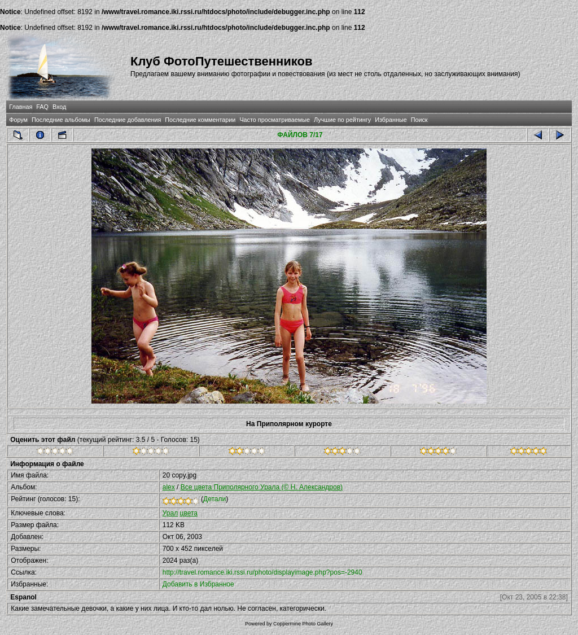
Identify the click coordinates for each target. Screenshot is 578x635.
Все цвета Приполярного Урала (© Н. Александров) (262, 487)
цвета (189, 513)
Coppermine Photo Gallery (303, 624)
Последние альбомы (61, 119)
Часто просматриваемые (274, 119)
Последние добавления (127, 119)
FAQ (42, 106)
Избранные (390, 119)
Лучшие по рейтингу (342, 119)
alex (169, 487)
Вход (59, 106)
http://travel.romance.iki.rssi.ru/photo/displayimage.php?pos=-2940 (262, 572)
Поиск (419, 119)
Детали (214, 499)
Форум (18, 119)
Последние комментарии (200, 119)
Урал (170, 513)
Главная (20, 106)
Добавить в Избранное (198, 584)
